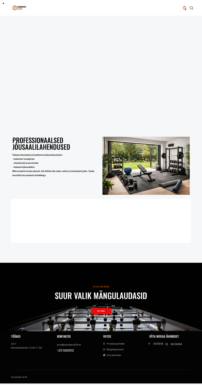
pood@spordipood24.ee (70, 345)
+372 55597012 (66, 351)
